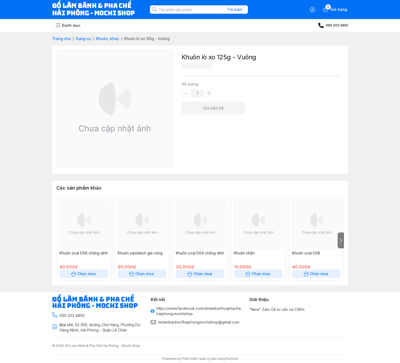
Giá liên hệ (213, 108)
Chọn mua (83, 274)
